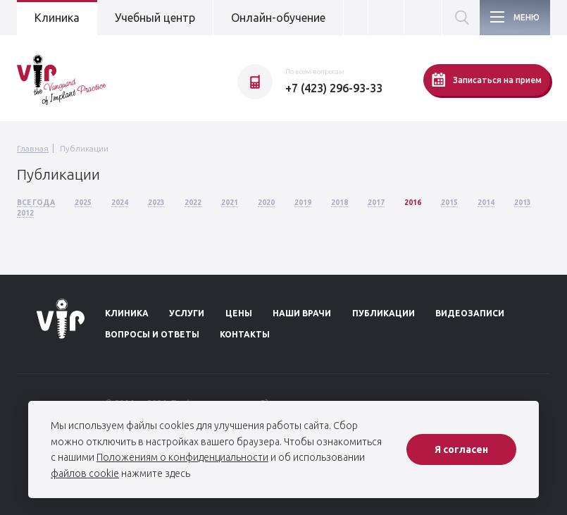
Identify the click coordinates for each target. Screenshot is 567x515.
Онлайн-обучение (278, 17)
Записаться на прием (487, 80)
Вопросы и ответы (152, 334)
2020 (266, 202)
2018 (339, 202)
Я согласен (461, 449)
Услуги (186, 313)
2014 (486, 202)
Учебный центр (155, 17)
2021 (229, 202)
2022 (193, 202)
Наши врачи (302, 313)
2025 (83, 202)
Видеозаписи (469, 313)
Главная (33, 148)
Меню (526, 17)
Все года (36, 202)
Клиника (57, 17)
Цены (238, 313)
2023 (156, 202)
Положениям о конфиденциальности (182, 457)
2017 (376, 202)
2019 (302, 202)
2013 (522, 202)
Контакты (245, 334)
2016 (412, 202)
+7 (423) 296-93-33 (333, 88)
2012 (25, 213)
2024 (119, 202)
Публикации (84, 148)
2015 (449, 202)
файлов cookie (85, 473)
